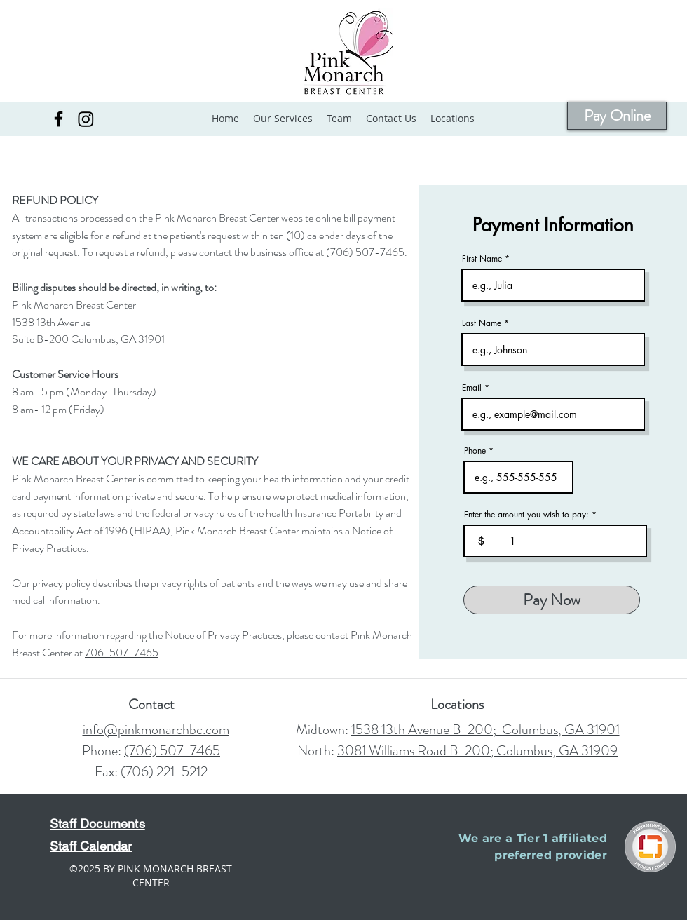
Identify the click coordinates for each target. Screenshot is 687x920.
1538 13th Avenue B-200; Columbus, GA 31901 (485, 729)
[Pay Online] (617, 116)
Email (472, 388)
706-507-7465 (121, 652)
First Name (482, 259)
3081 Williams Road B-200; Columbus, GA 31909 (477, 750)
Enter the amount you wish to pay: (526, 514)
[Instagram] (86, 119)
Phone (475, 451)
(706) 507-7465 (172, 750)
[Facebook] (58, 119)
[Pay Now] (551, 600)
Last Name (481, 323)
